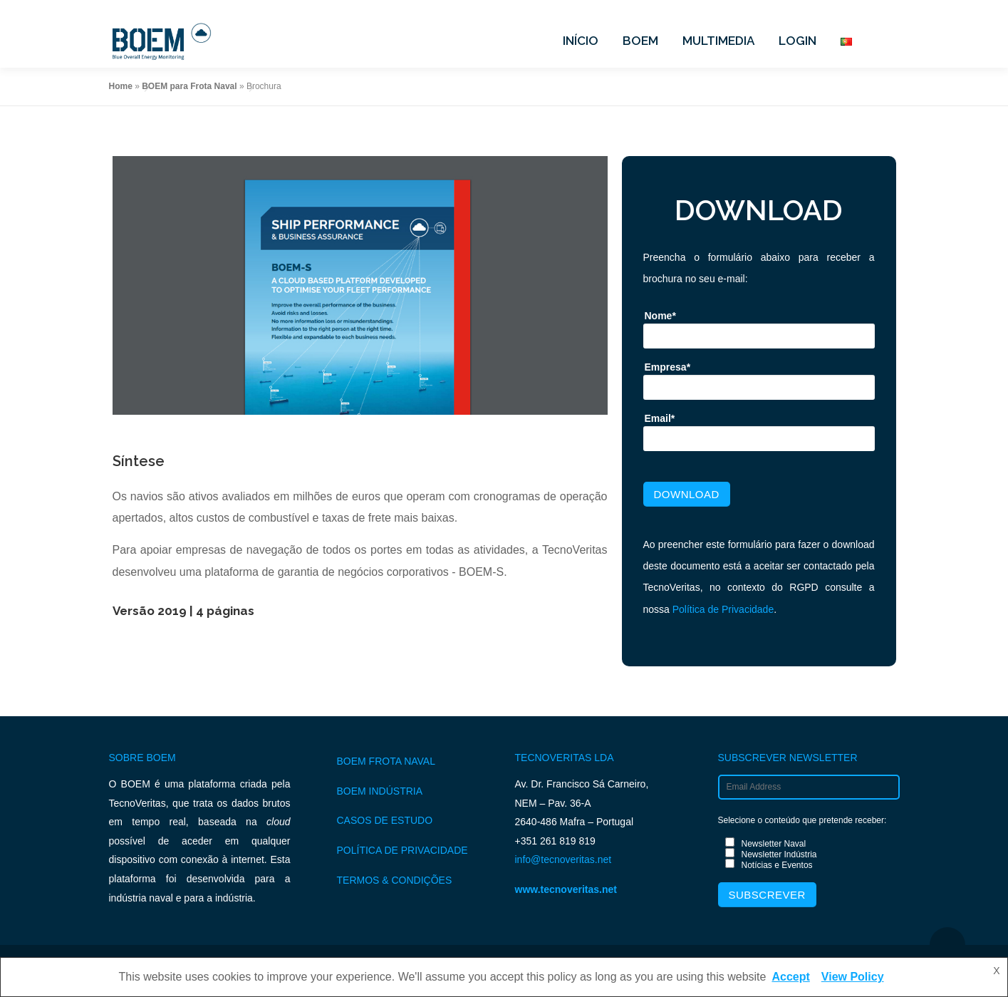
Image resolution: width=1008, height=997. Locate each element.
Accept (790, 977)
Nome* (660, 315)
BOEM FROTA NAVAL (386, 761)
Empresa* (668, 367)
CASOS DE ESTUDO (385, 820)
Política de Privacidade (723, 609)
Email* (660, 418)
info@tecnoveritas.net (563, 859)
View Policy (852, 977)
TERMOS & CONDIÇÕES (394, 880)
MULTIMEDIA (718, 40)
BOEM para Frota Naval (189, 86)
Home (121, 86)
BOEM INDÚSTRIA (380, 791)
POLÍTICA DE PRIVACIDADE (402, 850)
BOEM (640, 40)
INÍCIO (580, 40)
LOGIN (797, 40)
